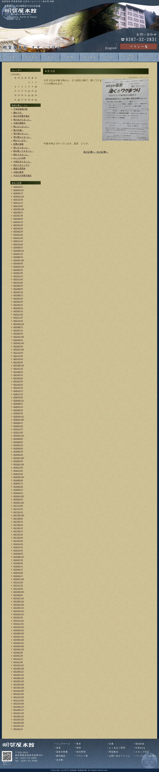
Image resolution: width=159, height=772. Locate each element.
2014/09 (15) (18, 630)
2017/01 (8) (18, 541)
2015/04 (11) (18, 607)
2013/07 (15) (18, 675)
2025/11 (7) (18, 202)
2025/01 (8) (18, 234)
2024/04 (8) (18, 263)
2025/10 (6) (18, 206)
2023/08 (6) (18, 289)
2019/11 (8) (18, 432)
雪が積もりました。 (22, 137)
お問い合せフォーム (119, 756)
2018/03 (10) (18, 496)
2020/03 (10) (18, 419)
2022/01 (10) (18, 349)
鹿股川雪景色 (19, 168)
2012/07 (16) (18, 713)
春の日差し (18, 130)
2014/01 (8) (18, 655)
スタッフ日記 (142, 752)
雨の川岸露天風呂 (21, 116)
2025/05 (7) (18, 222)
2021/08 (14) (18, 365)
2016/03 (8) (18, 572)
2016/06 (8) (18, 563)
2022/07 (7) (18, 330)
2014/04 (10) (18, 646)
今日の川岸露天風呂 (22, 175)
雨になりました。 (21, 126)
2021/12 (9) (18, 352)
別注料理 (81, 752)
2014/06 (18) (18, 639)
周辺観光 (113, 752)
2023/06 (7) (18, 295)
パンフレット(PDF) (145, 756)
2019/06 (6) (18, 448)
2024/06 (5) (18, 257)
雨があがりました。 (22, 119)
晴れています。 (20, 140)
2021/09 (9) (18, 362)
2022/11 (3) (18, 317)
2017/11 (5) (18, 509)
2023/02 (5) (18, 308)
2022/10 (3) (18, 320)
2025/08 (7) (18, 212)
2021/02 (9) (18, 384)
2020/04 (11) (18, 416)
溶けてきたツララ (21, 165)
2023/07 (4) (18, 292)
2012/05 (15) (18, 719)
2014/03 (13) (18, 649)
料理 (78, 748)
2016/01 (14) (18, 579)
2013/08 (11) (18, 671)
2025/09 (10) (18, 209)
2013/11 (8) (18, 662)
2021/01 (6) (18, 387)
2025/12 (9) (18, 199)
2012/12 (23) (18, 697)
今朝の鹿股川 (19, 123)
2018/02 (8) (18, 499)
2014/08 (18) (18, 633)
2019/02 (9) (18, 461)
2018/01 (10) (18, 502)
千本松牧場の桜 (20, 109)
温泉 (58, 748)
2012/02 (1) (18, 729)
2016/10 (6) (18, 550)
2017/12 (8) (18, 505)
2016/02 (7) (18, 576)
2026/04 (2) (18, 187)
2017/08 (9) (18, 518)
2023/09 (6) (18, 285)
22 (29, 95)
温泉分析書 (62, 752)
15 (29, 91)
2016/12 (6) (18, 544)
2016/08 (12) (18, 556)
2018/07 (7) (18, 483)
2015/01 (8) (18, 617)
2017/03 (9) (18, 534)
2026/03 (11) (18, 190)
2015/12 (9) (18, 582)
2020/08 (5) (18, 403)
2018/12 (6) (18, 467)
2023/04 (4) (18, 301)
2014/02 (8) (18, 652)
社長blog (140, 748)
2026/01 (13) (18, 196)
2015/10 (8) (18, 588)
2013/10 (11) (18, 665)
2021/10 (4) (18, 359)
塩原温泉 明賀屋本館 (78, 770)
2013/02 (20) (18, 690)
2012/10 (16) (18, 703)
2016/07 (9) (18, 560)
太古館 (59, 760)
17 (36, 91)
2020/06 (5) (18, 410)
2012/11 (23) (18, 700)
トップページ (63, 744)
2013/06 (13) (18, 678)
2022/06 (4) (18, 333)
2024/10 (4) (18, 244)
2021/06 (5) (18, 372)
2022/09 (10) (18, 324)
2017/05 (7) (18, 528)
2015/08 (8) (18, 595)
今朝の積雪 (18, 172)
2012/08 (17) (18, 710)
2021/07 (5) (18, 368)
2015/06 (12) (18, 601)
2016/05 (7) (18, 566)
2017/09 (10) (18, 515)
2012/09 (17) (18, 706)
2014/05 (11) (18, 643)
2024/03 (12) (18, 266)
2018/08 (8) (18, 480)
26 (19, 100)
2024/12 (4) (18, 238)
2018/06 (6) (18, 486)
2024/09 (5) (18, 247)
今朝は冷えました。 (22, 161)
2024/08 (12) (18, 250)
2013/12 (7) (18, 659)
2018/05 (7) (18, 489)
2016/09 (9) (18, 553)
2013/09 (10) (18, 668)
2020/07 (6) (18, 407)
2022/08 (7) (18, 327)
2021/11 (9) (18, 356)
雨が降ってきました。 (23, 151)
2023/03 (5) (18, 305)
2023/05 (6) (18, 298)
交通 (111, 744)
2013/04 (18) (18, 684)
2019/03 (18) (18, 458)
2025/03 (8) (18, 228)
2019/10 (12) (18, 435)
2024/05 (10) (18, 260)
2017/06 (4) (18, 525)
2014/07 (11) (18, 636)
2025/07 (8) (18, 215)
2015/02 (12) (18, 614)
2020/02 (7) (18, 423)
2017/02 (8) (18, 537)
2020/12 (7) (18, 391)
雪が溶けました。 (21, 133)
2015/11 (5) (18, 585)
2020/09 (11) (18, 400)
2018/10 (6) (18, 474)
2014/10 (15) (18, 627)
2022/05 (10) (18, 336)
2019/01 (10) (18, 464)
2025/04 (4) (18, 225)
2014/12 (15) (18, 620)
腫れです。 (18, 113)
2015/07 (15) (18, 598)
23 (32, 95)
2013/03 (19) (18, 687)
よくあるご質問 (117, 748)
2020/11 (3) (18, 394)
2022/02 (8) (18, 346)
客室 (78, 744)
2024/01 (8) (18, 273)
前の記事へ (89, 152)
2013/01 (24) (18, 694)
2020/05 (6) (18, 413)
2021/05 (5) (18, 375)
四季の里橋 (18, 144)
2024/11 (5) (18, 241)
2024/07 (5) (18, 254)
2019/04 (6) (18, 454)
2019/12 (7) (18, 429)
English (111, 48)
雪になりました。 (21, 148)
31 (36, 100)
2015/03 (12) (18, 611)
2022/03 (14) (18, 343)
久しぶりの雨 (19, 158)
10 (36, 86)
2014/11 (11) (18, 623)
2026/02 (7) (18, 193)
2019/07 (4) (18, 445)
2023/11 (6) (18, 279)
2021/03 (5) (18, 381)
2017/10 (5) (18, 512)
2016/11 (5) (18, 547)
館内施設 (61, 756)
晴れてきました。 (21, 154)
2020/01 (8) (18, 426)
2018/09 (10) (18, 477)
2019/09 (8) (18, 438)
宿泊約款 (140, 744)
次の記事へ (102, 152)
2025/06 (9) (18, 218)
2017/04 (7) (18, 531)
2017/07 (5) (18, 521)
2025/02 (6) (18, 231)
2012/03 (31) (18, 725)
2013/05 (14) (18, 681)
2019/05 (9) (18, 451)
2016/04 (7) (18, 569)
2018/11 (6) (18, 470)
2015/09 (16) (18, 591)
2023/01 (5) (18, 311)
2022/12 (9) (18, 314)
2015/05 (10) (18, 604)
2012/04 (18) (18, 722)
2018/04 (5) (18, 493)
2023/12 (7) (18, 276)
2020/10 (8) (18, 397)
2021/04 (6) (18, 378)
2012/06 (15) (18, 716)
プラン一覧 (82, 756)
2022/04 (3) (18, 340)
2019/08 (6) (18, 442)
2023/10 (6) (18, 282)
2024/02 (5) (18, 270)
